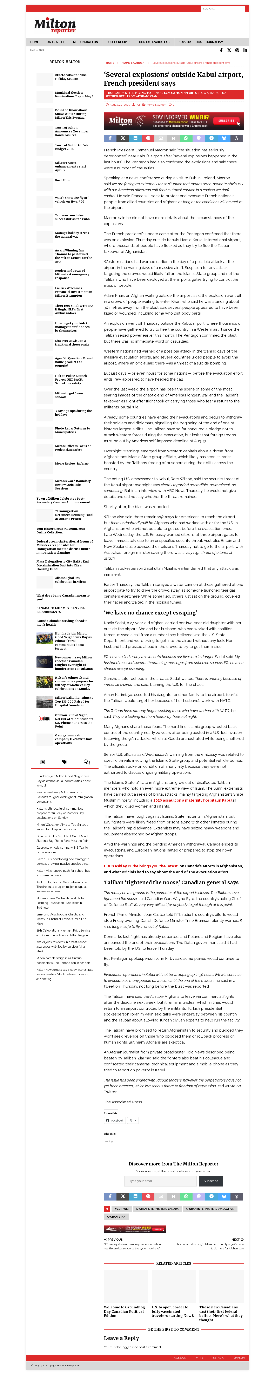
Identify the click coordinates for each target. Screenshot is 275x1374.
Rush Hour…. (64, 179)
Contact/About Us (154, 42)
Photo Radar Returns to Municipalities (72, 429)
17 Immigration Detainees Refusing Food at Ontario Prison (74, 514)
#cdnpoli (122, 1208)
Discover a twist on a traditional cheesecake (72, 342)
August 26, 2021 (120, 103)
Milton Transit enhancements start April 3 (70, 165)
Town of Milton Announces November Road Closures (72, 130)
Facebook (180, 1357)
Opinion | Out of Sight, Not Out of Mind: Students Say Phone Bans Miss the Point (74, 720)
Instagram (219, 1357)
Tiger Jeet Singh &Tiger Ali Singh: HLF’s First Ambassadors (74, 308)
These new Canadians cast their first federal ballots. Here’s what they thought (221, 1312)
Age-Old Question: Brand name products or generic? (74, 361)
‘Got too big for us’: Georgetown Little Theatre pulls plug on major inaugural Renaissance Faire (61, 886)
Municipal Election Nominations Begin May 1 (74, 93)
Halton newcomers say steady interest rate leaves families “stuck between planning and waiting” (64, 973)
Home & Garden (156, 103)
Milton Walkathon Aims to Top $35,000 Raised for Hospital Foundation (74, 700)
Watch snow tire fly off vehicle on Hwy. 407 (71, 199)
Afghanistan (116, 1216)
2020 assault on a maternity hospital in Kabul (193, 799)
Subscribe (211, 1180)
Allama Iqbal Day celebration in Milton (70, 579)
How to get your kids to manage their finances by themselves (72, 326)
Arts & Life (56, 42)
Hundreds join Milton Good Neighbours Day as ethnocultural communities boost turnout (73, 640)
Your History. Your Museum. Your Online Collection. (60, 529)
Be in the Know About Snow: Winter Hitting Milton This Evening (71, 113)
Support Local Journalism (201, 42)
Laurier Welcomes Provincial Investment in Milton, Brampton (73, 291)
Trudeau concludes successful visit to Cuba (72, 216)
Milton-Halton (85, 42)
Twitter (199, 1357)
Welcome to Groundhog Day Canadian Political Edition (124, 1310)
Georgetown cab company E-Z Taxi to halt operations (73, 738)
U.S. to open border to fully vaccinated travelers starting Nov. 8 (173, 1310)
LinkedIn (239, 1357)
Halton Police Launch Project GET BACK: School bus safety (71, 378)
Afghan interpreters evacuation (210, 1208)
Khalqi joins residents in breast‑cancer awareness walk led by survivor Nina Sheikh (61, 946)
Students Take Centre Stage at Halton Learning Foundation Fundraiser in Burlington (61, 902)
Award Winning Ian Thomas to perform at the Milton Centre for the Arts (73, 255)
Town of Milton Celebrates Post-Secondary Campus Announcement (63, 499)
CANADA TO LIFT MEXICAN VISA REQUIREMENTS (60, 609)
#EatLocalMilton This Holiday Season (71, 76)
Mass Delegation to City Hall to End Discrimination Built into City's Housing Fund (62, 564)
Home (34, 42)
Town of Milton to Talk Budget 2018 (71, 146)
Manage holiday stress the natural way (72, 234)
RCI (138, 103)
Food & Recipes (118, 42)
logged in (128, 1346)
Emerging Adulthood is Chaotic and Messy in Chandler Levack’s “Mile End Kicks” (61, 918)
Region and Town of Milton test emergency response (72, 273)
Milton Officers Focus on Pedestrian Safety (73, 447)
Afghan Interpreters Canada (157, 1208)
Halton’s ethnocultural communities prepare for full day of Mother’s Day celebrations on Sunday (74, 682)
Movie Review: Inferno (72, 463)
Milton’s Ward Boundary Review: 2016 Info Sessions (73, 483)
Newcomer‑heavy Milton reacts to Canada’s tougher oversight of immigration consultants (74, 662)
